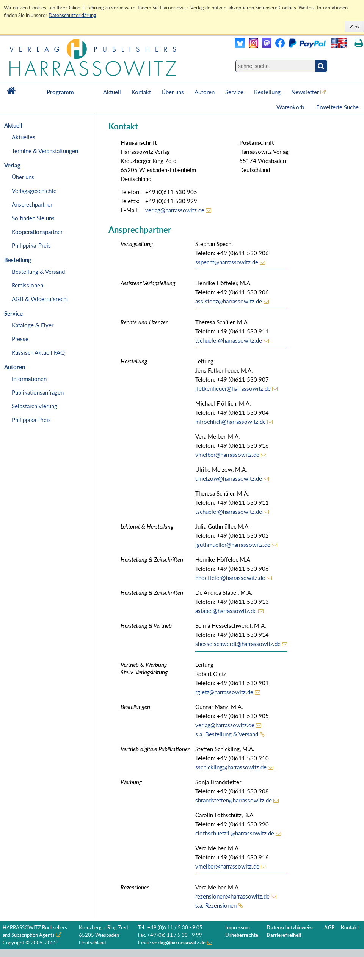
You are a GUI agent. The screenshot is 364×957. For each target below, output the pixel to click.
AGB (329, 927)
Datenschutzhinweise (290, 927)
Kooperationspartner (37, 231)
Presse (20, 338)
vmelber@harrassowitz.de (227, 454)
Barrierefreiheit (284, 935)
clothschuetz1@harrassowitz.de (234, 833)
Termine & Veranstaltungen (45, 150)
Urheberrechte (241, 935)
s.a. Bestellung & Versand (226, 734)
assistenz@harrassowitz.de (228, 301)
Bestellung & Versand (38, 271)
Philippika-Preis (31, 245)
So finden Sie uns (33, 218)
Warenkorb (291, 107)
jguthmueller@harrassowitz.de (232, 544)
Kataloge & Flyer (32, 325)
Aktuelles (23, 137)
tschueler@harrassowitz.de (228, 340)
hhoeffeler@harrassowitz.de (230, 577)
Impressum (237, 927)
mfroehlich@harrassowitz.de (230, 421)
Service (234, 91)
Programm (60, 91)
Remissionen (27, 285)
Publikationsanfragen (38, 392)
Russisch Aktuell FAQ (38, 352)
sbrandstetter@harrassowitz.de (233, 800)
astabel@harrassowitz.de (226, 610)
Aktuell (112, 91)
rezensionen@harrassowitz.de (232, 896)
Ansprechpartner (32, 204)
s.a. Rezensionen (216, 905)
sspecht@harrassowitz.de (226, 262)
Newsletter (305, 91)
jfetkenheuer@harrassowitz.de (233, 388)
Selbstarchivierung (34, 406)
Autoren (205, 91)
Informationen (29, 378)
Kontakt (141, 91)
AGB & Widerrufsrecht (40, 298)
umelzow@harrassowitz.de (228, 478)
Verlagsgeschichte (34, 190)
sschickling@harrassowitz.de (231, 767)
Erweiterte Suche (337, 107)
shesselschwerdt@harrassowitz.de (238, 643)
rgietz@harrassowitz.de (224, 692)
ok (356, 27)
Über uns (173, 91)
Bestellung (267, 91)
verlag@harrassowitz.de (174, 210)
